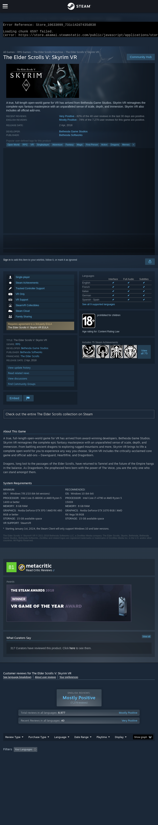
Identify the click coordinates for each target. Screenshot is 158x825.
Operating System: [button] (14, 763)
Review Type (12, 745)
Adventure (57, 147)
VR (32, 147)
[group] (79, 760)
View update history (19, 370)
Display (119, 745)
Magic (80, 147)
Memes (126, 147)
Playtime (102, 745)
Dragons (115, 147)
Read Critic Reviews (39, 572)
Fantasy (70, 147)
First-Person (92, 147)
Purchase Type (37, 745)
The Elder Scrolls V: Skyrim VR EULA (28, 330)
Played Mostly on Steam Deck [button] (124, 757)
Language (60, 745)
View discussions (17, 380)
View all (146, 639)
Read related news (18, 375)
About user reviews (45, 679)
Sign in (7, 262)
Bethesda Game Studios (73, 133)
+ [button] (133, 147)
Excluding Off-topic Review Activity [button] (64, 757)
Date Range (81, 745)
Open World (14, 147)
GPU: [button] (48, 763)
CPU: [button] (35, 763)
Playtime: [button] (95, 757)
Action (104, 147)
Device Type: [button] (66, 763)
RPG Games (24, 54)
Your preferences (68, 679)
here (72, 650)
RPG (25, 147)
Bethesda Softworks (71, 137)
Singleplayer (43, 147)
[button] (40, 328)
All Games (9, 54)
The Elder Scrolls (30, 358)
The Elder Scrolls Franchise (48, 54)
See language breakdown (17, 679)
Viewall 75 (144, 354)
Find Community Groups (21, 386)
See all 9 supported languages (98, 306)
